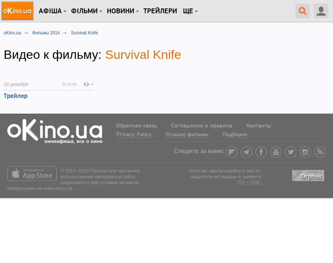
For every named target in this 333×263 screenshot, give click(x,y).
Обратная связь (136, 126)
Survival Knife (143, 54)
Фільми (84, 11)
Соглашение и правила (201, 126)
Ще (188, 11)
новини (120, 11)
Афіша (50, 11)
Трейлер (15, 96)
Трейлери (160, 11)
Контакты (258, 126)
